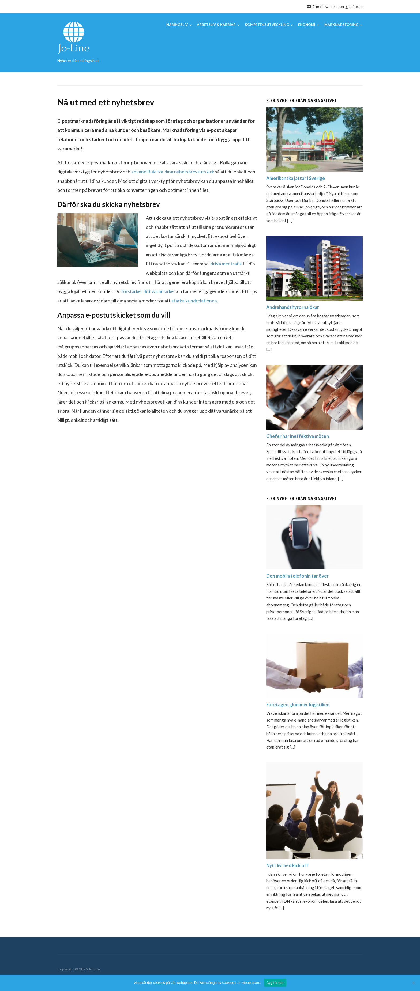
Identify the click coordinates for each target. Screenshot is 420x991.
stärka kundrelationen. (195, 300)
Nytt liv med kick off (288, 865)
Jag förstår (275, 983)
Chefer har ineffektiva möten (298, 436)
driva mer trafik (226, 263)
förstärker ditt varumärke (147, 291)
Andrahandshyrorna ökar (294, 307)
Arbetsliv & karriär (216, 24)
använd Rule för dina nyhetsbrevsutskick (173, 171)
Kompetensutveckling (267, 24)
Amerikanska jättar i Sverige (297, 178)
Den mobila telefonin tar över (298, 576)
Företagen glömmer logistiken (299, 704)
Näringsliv (177, 24)
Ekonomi (306, 24)
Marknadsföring (341, 24)
